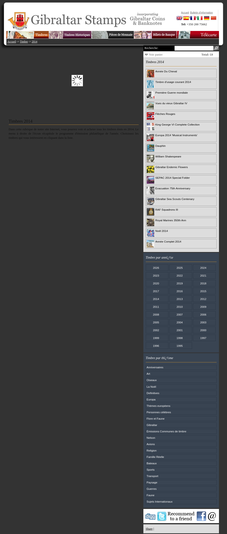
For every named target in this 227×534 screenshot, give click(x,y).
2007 (179, 314)
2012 (203, 298)
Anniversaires (155, 367)
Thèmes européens (159, 405)
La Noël (151, 386)
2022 (179, 275)
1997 (203, 337)
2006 (203, 314)
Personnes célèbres (159, 412)
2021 (203, 275)
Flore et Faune (156, 418)
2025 (179, 267)
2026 (156, 267)
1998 (179, 337)
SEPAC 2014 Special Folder (172, 177)
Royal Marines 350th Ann (170, 220)
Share (149, 528)
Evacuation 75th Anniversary (172, 188)
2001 (179, 330)
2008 (156, 314)
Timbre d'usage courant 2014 (173, 81)
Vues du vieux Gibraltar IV (171, 103)
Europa (151, 399)
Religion (152, 450)
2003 (203, 322)
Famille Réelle (155, 456)
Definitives (153, 393)
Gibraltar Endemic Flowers (171, 167)
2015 (203, 291)
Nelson (151, 437)
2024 (203, 267)
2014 (34, 41)
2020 (156, 283)
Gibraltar (152, 424)
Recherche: (151, 48)
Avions (151, 444)
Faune (150, 495)
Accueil (12, 41)
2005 (156, 322)
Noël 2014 (161, 230)
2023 (156, 275)
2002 (156, 330)
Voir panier (156, 54)
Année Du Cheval (166, 71)
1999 (156, 337)
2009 (203, 306)
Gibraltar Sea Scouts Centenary (174, 198)
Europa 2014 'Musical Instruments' (176, 135)
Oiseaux (152, 380)
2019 (179, 283)
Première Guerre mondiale (171, 92)
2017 (156, 291)
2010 (179, 306)
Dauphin (160, 145)
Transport (152, 476)
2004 (179, 322)
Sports (151, 469)
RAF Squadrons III (166, 209)
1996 (156, 345)
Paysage (152, 482)
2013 (179, 298)
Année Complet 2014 (168, 241)
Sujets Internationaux (160, 501)
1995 (179, 345)
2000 (203, 330)
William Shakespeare (168, 156)
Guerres (152, 488)
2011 (156, 306)
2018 (203, 283)
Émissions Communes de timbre (166, 431)
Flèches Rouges (165, 113)
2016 (179, 291)
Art (148, 373)
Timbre (24, 41)
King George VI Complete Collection (177, 124)
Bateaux (152, 463)
